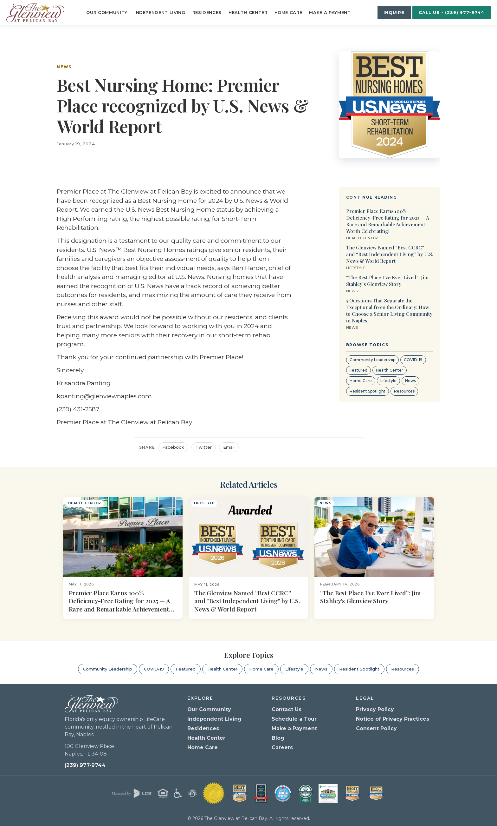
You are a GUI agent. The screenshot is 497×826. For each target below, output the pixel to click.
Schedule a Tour (294, 719)
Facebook (173, 447)
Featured (358, 370)
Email (229, 447)
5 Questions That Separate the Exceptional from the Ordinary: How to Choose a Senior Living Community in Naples (389, 310)
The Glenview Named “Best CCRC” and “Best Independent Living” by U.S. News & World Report (389, 254)
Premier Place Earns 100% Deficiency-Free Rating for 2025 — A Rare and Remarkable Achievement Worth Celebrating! (387, 221)
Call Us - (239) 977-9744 (452, 12)
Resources (404, 391)
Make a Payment (330, 12)
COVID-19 (413, 359)
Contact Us (286, 709)
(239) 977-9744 (85, 766)
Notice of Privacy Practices (392, 719)
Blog (278, 738)
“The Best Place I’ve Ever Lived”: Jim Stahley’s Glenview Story (387, 280)
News (64, 66)
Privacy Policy (375, 709)
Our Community (106, 12)
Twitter (204, 447)
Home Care (288, 12)
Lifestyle (388, 380)
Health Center (248, 12)
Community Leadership (372, 359)
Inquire (394, 12)
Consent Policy (376, 728)
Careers (282, 747)
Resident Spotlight (367, 391)
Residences (207, 12)
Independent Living (159, 12)
